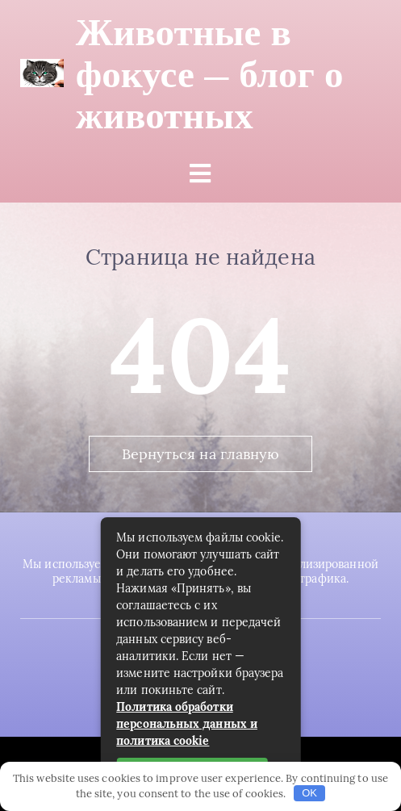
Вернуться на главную (201, 454)
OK (309, 793)
